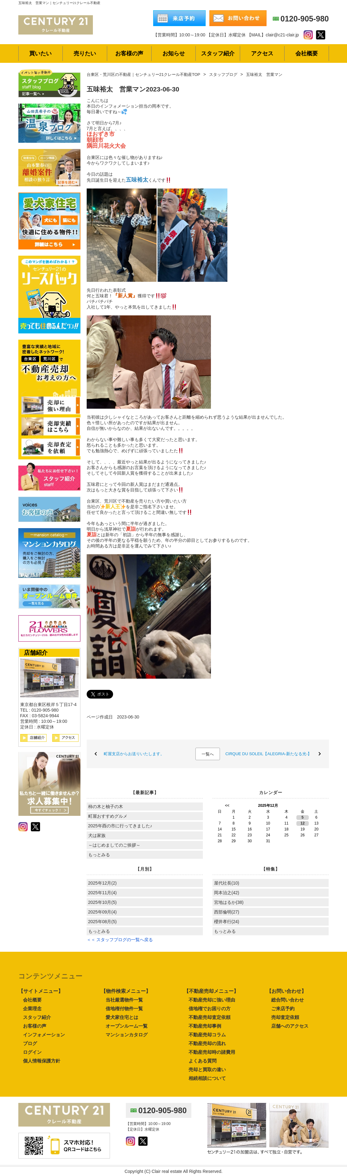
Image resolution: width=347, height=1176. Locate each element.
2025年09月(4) (102, 911)
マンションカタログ (127, 1034)
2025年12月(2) (102, 883)
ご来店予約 (282, 1008)
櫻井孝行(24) (226, 921)
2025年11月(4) (102, 892)
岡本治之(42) (226, 892)
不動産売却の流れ (207, 1043)
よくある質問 (203, 1060)
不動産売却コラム (207, 1034)
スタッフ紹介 (37, 1017)
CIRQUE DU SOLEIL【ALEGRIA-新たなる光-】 (268, 753)
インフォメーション (44, 1034)
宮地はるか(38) (229, 902)
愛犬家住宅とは (122, 1017)
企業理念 (32, 1008)
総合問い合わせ (287, 999)
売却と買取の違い (207, 1069)
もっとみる (99, 854)
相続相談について (207, 1078)
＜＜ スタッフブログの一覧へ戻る (120, 939)
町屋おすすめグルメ (107, 816)
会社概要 (32, 999)
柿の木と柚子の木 (105, 806)
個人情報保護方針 (41, 1060)
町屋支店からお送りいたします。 (134, 753)
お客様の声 (34, 1026)
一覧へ (208, 754)
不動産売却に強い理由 (212, 999)
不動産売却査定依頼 (210, 1017)
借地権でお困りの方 (210, 1008)
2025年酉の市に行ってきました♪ (120, 825)
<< (227, 805)
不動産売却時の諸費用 (212, 1052)
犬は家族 (97, 835)
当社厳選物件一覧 (124, 999)
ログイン (32, 1052)
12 (302, 823)
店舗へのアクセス (289, 1026)
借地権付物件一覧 (124, 1008)
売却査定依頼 (285, 1017)
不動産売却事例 (205, 1026)
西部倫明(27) (226, 911)
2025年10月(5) (102, 902)
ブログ (30, 1043)
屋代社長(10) (226, 883)
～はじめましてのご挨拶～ (116, 845)
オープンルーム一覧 (127, 1026)
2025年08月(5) (102, 921)
